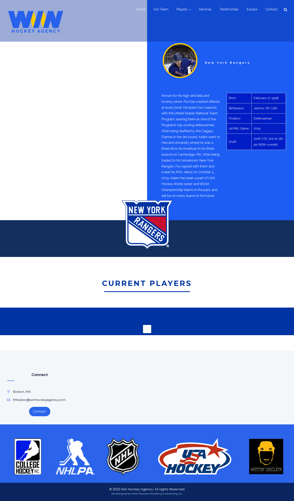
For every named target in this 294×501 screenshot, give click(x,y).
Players (181, 9)
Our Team (160, 9)
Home (140, 9)
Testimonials (229, 9)
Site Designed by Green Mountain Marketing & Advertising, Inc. (147, 493)
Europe (252, 9)
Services (205, 9)
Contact (271, 9)
